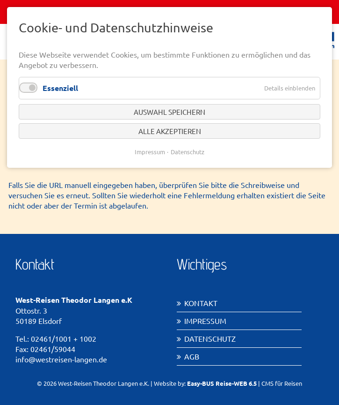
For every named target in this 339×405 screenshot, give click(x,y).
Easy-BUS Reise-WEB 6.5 (222, 383)
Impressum (205, 320)
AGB (191, 356)
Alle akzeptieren (169, 131)
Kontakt (200, 303)
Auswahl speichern (169, 111)
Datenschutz (210, 338)
